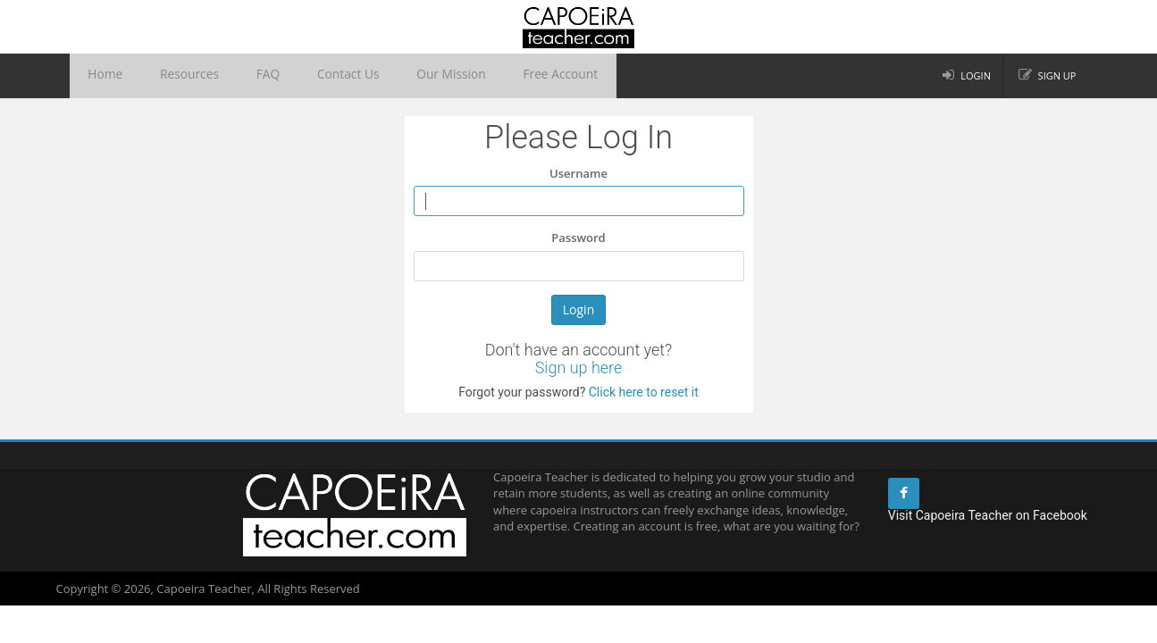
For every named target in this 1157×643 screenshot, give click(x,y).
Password (578, 238)
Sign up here (579, 367)
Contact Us (303, 76)
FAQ (236, 76)
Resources (169, 76)
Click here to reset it (642, 392)
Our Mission (391, 76)
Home (99, 76)
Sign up (1057, 75)
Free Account (487, 76)
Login (975, 75)
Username (578, 173)
